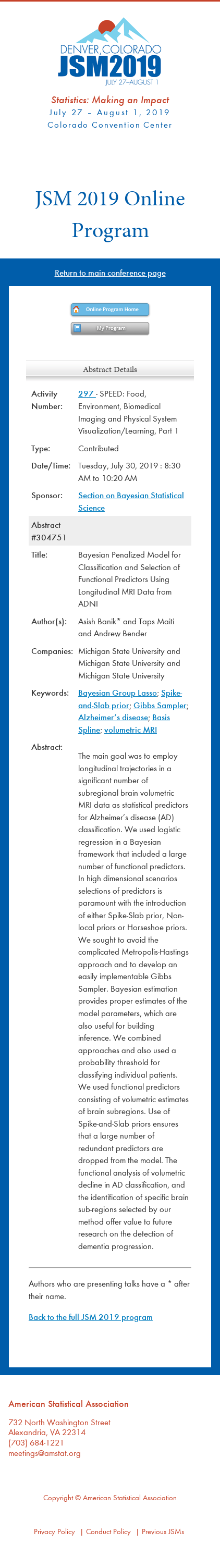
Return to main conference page (110, 272)
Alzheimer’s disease (113, 717)
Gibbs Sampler (160, 705)
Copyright (58, 1497)
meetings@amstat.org (44, 1452)
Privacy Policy (54, 1531)
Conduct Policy (108, 1531)
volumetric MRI (130, 729)
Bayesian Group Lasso (117, 692)
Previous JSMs (163, 1531)
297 (87, 393)
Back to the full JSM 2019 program (91, 1317)
